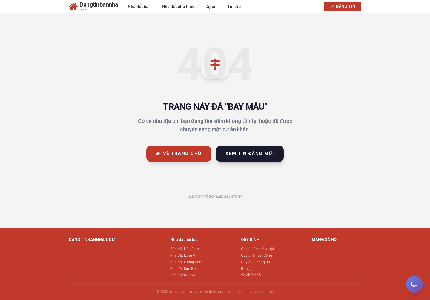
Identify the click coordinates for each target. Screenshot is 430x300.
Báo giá (247, 269)
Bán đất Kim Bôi (183, 269)
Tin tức (236, 6)
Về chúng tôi (251, 275)
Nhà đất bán (141, 6)
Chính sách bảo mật (257, 249)
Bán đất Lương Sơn (185, 262)
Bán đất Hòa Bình (184, 249)
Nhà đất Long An (183, 255)
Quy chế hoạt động (256, 255)
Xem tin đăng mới (249, 153)
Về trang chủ (179, 153)
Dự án (212, 6)
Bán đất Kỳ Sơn (182, 275)
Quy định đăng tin (255, 262)
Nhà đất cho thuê (180, 6)
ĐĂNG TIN (342, 6)
